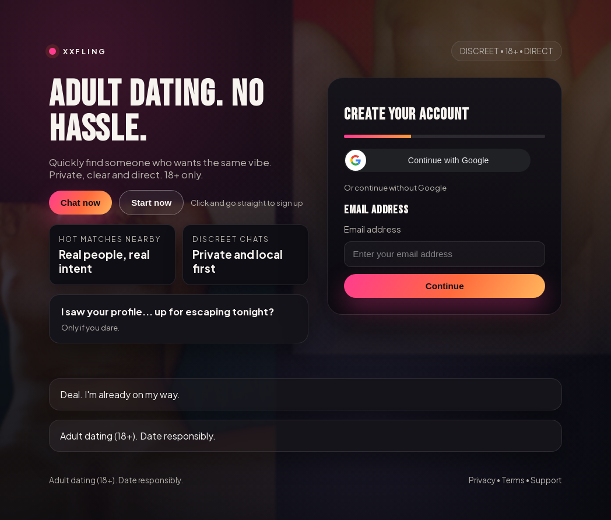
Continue (445, 286)
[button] (437, 160)
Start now (151, 203)
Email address (372, 229)
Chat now (80, 203)
